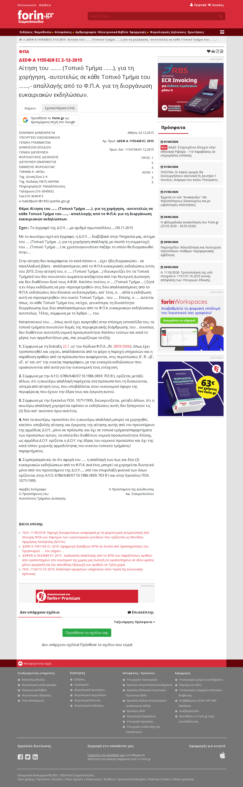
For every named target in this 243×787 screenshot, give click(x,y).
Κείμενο (30, 108)
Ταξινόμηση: (134, 622)
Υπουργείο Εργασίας (140, 721)
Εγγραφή (198, 5)
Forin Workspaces (33, 700)
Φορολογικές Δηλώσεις (168, 32)
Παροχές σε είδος (190, 685)
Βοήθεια (45, 5)
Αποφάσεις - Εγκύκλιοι (139, 673)
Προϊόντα (43, 779)
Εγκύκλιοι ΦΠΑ (136, 711)
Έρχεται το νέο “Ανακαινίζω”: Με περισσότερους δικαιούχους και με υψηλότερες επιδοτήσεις (185, 201)
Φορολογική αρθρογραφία (39, 685)
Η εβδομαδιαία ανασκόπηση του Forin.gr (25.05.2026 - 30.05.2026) (190, 224)
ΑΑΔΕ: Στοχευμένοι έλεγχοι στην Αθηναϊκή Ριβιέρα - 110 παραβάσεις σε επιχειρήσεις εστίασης (188, 151)
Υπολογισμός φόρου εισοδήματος (201, 680)
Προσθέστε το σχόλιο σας (86, 632)
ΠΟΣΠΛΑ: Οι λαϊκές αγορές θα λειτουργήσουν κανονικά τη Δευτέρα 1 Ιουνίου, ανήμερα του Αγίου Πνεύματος (189, 176)
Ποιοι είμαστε (74, 779)
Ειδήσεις (26, 32)
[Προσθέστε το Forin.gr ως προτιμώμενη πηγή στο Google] (49, 120)
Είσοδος (216, 5)
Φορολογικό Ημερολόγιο (90, 695)
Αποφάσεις (64, 32)
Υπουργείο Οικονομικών (142, 680)
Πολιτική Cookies (159, 779)
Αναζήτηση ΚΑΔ (189, 711)
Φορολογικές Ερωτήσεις (89, 690)
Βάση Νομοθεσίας (33, 680)
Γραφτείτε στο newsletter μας (106, 755)
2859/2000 (121, 346)
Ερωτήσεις (196, 32)
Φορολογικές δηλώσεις (36, 695)
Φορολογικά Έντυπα (87, 700)
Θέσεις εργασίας (183, 779)
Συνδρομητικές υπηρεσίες (36, 673)
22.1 (66, 346)
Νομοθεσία (43, 32)
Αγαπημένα (81, 685)
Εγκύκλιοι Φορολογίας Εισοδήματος (149, 685)
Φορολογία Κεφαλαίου (141, 716)
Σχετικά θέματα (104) (60, 108)
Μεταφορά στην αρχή (37, 663)
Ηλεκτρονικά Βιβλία (113, 32)
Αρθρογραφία (85, 32)
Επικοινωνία (27, 5)
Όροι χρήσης (26, 779)
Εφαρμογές (139, 32)
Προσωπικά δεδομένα (132, 779)
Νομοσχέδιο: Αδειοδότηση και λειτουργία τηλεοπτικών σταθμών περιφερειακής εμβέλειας (191, 251)
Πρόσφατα (173, 127)
